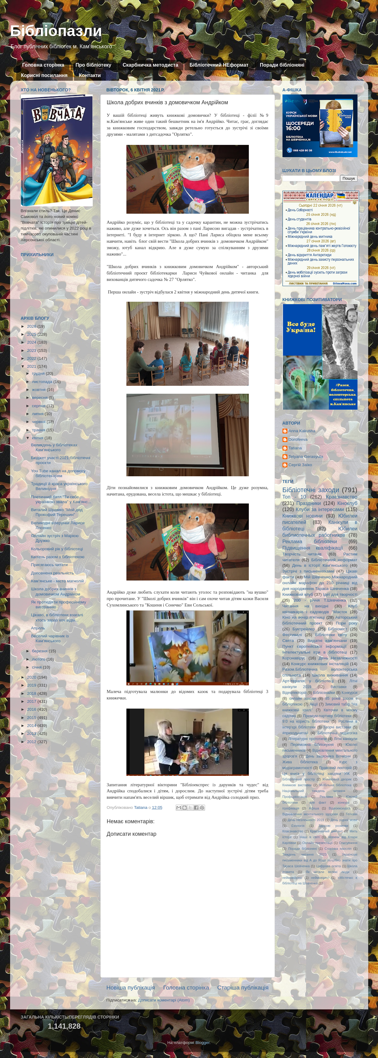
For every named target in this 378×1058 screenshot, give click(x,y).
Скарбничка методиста (150, 65)
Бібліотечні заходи (311, 490)
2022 (32, 358)
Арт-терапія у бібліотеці (308, 681)
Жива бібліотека (300, 762)
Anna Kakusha (302, 431)
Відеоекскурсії (339, 808)
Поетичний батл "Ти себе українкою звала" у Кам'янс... (61, 499)
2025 (32, 334)
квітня (38, 438)
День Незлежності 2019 (306, 820)
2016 (32, 709)
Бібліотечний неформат (334, 560)
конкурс (344, 802)
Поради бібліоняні (282, 65)
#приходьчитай (295, 733)
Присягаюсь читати (49, 564)
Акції (314, 704)
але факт (317, 802)
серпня (39, 406)
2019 (32, 685)
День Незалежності (338, 658)
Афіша (314, 808)
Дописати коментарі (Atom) (164, 1000)
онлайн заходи (302, 698)
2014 (32, 725)
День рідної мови (344, 820)
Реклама (326, 796)
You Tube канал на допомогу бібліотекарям (58, 473)
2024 (32, 342)
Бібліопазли (56, 30)
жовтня (39, 389)
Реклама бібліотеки (310, 541)
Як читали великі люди (328, 872)
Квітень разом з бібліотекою (57, 557)
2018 (32, 693)
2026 (32, 326)
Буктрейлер (304, 629)
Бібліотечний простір (299, 779)
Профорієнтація (295, 796)
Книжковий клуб (298, 594)
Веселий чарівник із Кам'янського (50, 638)
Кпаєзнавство (293, 831)
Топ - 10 (294, 497)
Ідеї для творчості (340, 594)
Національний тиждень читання (314, 791)
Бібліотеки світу (331, 634)
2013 (32, 733)
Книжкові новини (303, 515)
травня (39, 430)
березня (40, 651)
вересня (40, 397)
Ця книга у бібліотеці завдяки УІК (316, 774)
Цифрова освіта (328, 866)
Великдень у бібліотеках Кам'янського (54, 447)
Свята (288, 640)
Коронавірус (294, 658)
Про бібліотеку (93, 65)
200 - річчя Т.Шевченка (320, 600)
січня (37, 667)
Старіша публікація (243, 987)
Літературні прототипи (307, 739)
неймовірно (320, 877)
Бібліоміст (337, 629)
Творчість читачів (302, 554)
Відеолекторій (295, 693)
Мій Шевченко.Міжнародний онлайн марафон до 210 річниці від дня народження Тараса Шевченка (320, 583)
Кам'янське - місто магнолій (57, 581)
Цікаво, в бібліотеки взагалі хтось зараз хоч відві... (57, 617)
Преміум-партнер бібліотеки (327, 716)
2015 (32, 717)
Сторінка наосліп (337, 848)
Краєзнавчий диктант (326, 831)
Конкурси (349, 693)
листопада (43, 381)
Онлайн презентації (317, 843)
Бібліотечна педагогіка (337, 733)
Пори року (346, 623)
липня (38, 413)
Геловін (351, 814)
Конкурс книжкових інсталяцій (320, 664)
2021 (32, 366)
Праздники (308, 503)
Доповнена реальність (52, 573)
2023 (32, 350)
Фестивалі (292, 634)
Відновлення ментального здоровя (310, 814)
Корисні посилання (44, 75)
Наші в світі (310, 837)
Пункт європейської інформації (314, 646)
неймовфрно (292, 877)
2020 (32, 677)
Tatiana (295, 448)
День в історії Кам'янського (319, 565)
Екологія (297, 826)
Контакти (90, 75)
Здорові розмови (333, 826)
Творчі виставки (337, 727)
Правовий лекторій (335, 768)
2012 (32, 741)
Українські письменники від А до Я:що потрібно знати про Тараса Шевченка (320, 860)
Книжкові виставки (297, 785)
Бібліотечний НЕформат (219, 65)
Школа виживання (330, 675)
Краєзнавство (341, 497)
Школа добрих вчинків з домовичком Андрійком (55, 591)
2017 (32, 701)
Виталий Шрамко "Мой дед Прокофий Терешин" (57, 512)
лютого (39, 659)
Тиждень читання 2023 (305, 854)
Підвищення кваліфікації (313, 548)
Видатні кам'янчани (327, 640)
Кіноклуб (347, 503)
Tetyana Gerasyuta (306, 456)
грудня (39, 373)
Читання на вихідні (305, 606)
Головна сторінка (43, 65)
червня (39, 421)
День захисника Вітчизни (328, 756)
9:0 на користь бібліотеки (306, 721)
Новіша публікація (131, 987)
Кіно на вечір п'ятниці (304, 617)
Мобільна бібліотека (335, 785)
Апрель (38, 628)
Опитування (348, 843)
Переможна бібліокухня (312, 745)
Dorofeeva (298, 439)
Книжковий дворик (337, 779)
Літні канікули (345, 739)
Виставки (338, 687)
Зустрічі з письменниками (308, 571)
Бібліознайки (324, 693)
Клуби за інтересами (320, 509)
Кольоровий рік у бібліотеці (57, 549)
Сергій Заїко (300, 465)
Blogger (203, 1042)
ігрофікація (291, 808)
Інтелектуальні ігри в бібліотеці (315, 652)
